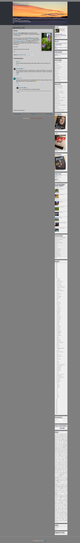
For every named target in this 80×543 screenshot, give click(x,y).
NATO (56, 482)
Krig (65, 472)
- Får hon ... (58, 306)
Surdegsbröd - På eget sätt (59, 92)
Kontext (59, 472)
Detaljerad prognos (58, 177)
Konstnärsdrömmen (60, 281)
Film (66, 453)
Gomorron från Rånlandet (61, 364)
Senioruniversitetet (57, 499)
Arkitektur (56, 436)
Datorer (59, 448)
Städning (59, 507)
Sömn (59, 509)
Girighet (56, 459)
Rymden (59, 495)
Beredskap (56, 439)
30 (57, 527)
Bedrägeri (66, 438)
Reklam (62, 492)
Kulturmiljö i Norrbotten (58, 242)
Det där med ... (59, 358)
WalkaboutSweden (58, 80)
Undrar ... (58, 357)
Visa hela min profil (58, 37)
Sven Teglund (57, 78)
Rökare (66, 496)
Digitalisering (65, 449)
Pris (66, 489)
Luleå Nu (56, 244)
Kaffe (58, 469)
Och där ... (58, 346)
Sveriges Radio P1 (58, 254)
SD (65, 497)
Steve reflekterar (57, 76)
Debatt (63, 448)
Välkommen (58, 327)
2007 (57, 410)
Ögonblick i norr (21, 4)
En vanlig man (57, 65)
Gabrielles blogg (57, 68)
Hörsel (63, 465)
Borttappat (56, 443)
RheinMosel (57, 494)
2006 (57, 411)
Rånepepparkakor (58, 103)
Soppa (60, 504)
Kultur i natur (57, 70)
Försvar (63, 458)
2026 (57, 263)
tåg (60, 514)
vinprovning (57, 517)
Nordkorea (60, 483)
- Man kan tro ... (61, 189)
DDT (61, 448)
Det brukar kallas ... (60, 285)
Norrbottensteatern (58, 249)
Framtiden (58, 313)
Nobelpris (64, 482)
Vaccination (61, 515)
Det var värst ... (59, 316)
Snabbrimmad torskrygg (58, 86)
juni (57, 390)
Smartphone (65, 502)
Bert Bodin (18, 68)
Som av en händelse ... (60, 290)
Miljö (66, 478)
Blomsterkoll (65, 441)
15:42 (26, 87)
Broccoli (56, 444)
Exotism (66, 452)
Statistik (63, 506)
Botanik (61, 443)
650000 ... (58, 361)
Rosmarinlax (57, 94)
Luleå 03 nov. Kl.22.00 (60, 374)
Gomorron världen (57, 460)
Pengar (62, 487)
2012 (57, 403)
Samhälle (60, 497)
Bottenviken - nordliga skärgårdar (60, 237)
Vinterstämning (59, 296)
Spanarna (63, 504)
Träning (64, 513)
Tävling (62, 514)
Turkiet (58, 514)
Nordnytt (56, 247)
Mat (55, 477)
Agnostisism (65, 434)
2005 (57, 413)
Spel (58, 505)
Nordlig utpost (57, 73)
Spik (60, 505)
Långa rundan (59, 367)
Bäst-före (63, 445)
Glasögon (59, 459)
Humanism (58, 463)
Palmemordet (56, 487)
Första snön (58, 380)
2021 (57, 270)
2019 (57, 273)
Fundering (62, 457)
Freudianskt (58, 368)
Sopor (58, 504)
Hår (55, 465)
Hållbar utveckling (64, 464)
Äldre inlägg (49, 114)
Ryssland (65, 495)
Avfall (66, 436)
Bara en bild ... (59, 303)
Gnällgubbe (63, 459)
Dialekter (62, 449)
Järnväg (56, 469)
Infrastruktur (62, 466)
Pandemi (59, 487)
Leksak (58, 474)
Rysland (62, 495)
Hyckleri (60, 464)
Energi (66, 451)
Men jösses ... (59, 317)
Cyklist (66, 447)
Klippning (61, 470)
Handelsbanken (58, 462)
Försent (58, 363)
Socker (66, 503)
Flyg (55, 455)
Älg (63, 520)
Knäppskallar (56, 471)
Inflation (56, 466)
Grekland (66, 460)
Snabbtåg (61, 503)
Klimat (58, 470)
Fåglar (66, 457)
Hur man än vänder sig (60, 377)
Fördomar (60, 458)
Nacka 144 (56, 71)
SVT (66, 508)
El (59, 451)
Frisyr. (64, 456)
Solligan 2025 (57, 252)
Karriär (63, 469)
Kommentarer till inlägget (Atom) (36, 118)
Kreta (63, 472)
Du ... (57, 300)
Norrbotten (56, 484)
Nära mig (56, 75)
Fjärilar (60, 454)
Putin (58, 491)
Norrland (56, 485)
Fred (59, 456)
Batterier (60, 438)
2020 (57, 271)
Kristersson (60, 473)
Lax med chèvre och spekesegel (60, 105)
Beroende (60, 439)
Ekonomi (56, 451)
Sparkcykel (56, 505)
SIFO (66, 499)
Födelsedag (56, 458)
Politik (62, 488)
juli (57, 388)
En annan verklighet (62, 222)
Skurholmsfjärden (57, 502)
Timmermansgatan (57, 511)
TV (59, 514)
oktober (58, 384)
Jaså (57, 353)
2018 (57, 274)
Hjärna (56, 463)
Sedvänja (56, 498)
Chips (58, 446)
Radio (63, 491)
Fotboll (56, 456)
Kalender (60, 469)
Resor (56, 493)
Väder (63, 518)
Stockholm (65, 506)
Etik (61, 452)
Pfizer (55, 488)
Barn (55, 438)
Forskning (65, 455)
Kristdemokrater (57, 473)
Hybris (58, 464)
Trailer (57, 512)
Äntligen (58, 323)
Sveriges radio (63, 508)
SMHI (56, 503)
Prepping (60, 489)
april (57, 393)
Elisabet (56, 63)
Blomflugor (56, 441)
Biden (55, 440)
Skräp (66, 501)
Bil (57, 440)
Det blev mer (59, 330)
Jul (65, 468)
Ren (66, 492)
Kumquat (65, 473)
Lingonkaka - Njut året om (59, 91)
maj (57, 391)
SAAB (55, 497)
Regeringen (59, 492)
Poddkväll (60, 201)
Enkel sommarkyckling (58, 87)
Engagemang (56, 452)
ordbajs (56, 486)
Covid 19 (59, 447)
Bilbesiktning (63, 440)
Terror (61, 510)
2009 (57, 407)
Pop (63, 488)
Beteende (63, 439)
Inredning (66, 466)
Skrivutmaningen (61, 501)
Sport (62, 505)
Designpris (59, 449)
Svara (17, 74)
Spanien (66, 504)
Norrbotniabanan (65, 483)
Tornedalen (63, 511)
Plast (57, 488)
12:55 (20, 78)
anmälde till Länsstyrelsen (20, 40)
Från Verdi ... (61, 212)
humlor (62, 463)
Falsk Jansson (57, 108)
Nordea (56, 483)
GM (61, 459)
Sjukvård (60, 500)
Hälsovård (59, 465)
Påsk (61, 491)
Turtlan (17, 78)
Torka (61, 511)
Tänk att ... (58, 350)
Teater (56, 510)
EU (62, 452)
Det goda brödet (57, 101)
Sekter (61, 498)
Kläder (66, 470)
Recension (66, 491)
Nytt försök (58, 297)
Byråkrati (59, 445)
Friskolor (62, 456)
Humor (64, 463)
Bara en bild (65, 437)
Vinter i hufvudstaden (60, 342)
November (58, 320)
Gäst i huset (58, 378)
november (58, 280)
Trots (60, 513)
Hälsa (57, 465)
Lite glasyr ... (59, 321)
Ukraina (66, 514)
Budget (61, 444)
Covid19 (63, 447)
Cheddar (56, 446)
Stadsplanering (57, 506)
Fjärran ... (58, 324)
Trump (62, 513)
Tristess (58, 513)
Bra (57, 292)
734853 (56, 527)
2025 (57, 264)
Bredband (64, 443)
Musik (57, 480)
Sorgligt (60, 217)
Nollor (66, 482)
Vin (65, 516)
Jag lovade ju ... (59, 307)
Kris (66, 472)
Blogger (45, 540)
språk (65, 505)
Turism (56, 514)
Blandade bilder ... (59, 375)
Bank (62, 437)
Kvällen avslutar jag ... (60, 351)
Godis (66, 459)
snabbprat (58, 503)
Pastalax (56, 89)
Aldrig (57, 336)
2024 (57, 266)
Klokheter (63, 470)
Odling (66, 485)
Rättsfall (64, 496)
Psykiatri (64, 490)
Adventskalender (61, 434)
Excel (64, 452)
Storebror (56, 507)
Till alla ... (58, 371)
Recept (56, 492)
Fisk (57, 454)
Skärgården (61, 502)
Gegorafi (58, 314)
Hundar (66, 463)
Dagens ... (58, 345)
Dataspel (56, 448)
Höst (65, 465)
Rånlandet (61, 496)
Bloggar (66, 440)
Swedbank (56, 509)
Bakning (60, 437)
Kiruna (56, 470)
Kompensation (59, 293)
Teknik (58, 510)
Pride (64, 489)
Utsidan (56, 257)
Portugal (56, 489)
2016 (57, 277)
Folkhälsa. (62, 455)
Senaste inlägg (17, 114)
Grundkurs (58, 381)
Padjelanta (66, 486)
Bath (57, 438)
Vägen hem (58, 339)
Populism (66, 488)
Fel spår (63, 453)
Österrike (65, 520)
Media (58, 477)
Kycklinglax (56, 106)
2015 (57, 399)
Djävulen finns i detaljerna (59, 332)
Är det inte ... (59, 309)
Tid (66, 510)
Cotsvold (56, 447)
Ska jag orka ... (59, 310)
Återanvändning (57, 520)
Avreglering (56, 437)
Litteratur (61, 474)
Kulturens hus (57, 240)
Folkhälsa (59, 455)
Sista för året (59, 284)
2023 (57, 267)
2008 (57, 409)
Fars (61, 453)
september (58, 386)
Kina (66, 469)
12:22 (23, 68)
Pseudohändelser (57, 490)
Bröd (58, 444)
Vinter (66, 517)
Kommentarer (58, 421)
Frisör (66, 456)
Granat (63, 460)
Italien (61, 468)
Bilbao (59, 440)
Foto (57, 456)
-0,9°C (61, 175)
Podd (59, 488)
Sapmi (63, 497)
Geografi (66, 458)
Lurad (57, 299)
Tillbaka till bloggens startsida (59, 110)
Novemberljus (59, 370)
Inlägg (56, 419)
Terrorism (63, 510)
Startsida (33, 114)
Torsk (66, 511)
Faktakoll (56, 453)
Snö (64, 503)
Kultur (63, 473)
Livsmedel (65, 474)
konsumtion (56, 472)
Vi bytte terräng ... (62, 228)
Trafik (55, 512)
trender (56, 513)
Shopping (64, 499)
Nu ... (57, 360)
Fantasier (59, 453)
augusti (58, 387)
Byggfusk (56, 445)
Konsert (63, 471)
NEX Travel (56, 245)
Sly (63, 502)
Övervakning (56, 521)
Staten (60, 506)
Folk (57, 455)
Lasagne (56, 474)
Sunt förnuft (65, 507)
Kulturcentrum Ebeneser (59, 239)
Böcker (66, 445)
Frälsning (59, 457)
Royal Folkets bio (57, 250)
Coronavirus (65, 446)
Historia (66, 462)
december (58, 278)
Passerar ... (58, 304)
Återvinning (61, 520)
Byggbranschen (65, 444)
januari (58, 397)
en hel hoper (30, 39)
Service (61, 499)
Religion (64, 492)
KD (65, 469)
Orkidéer (62, 486)
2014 (57, 400)
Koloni (60, 471)
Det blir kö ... (59, 338)
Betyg (66, 439)
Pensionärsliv (65, 487)
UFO (64, 514)
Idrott (66, 465)
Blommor (60, 441)
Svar (18, 85)
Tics (65, 510)
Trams (60, 512)
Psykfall (61, 490)
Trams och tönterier (64, 512)
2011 (57, 404)
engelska (59, 452)
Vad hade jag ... (61, 194)
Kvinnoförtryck (59, 335)
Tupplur (66, 513)
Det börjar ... (59, 328)
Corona (61, 446)
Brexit (66, 443)
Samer (58, 497)
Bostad (59, 443)
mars (58, 394)
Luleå (56, 176)
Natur (58, 482)
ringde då (17, 33)
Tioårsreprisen (59, 289)
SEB (66, 497)
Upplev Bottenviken (58, 255)
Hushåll (56, 464)
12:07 (19, 61)
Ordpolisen (58, 486)
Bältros (61, 445)
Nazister (61, 482)
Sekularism (65, 498)
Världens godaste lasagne (59, 100)
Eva (17, 61)
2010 (57, 406)
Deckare (66, 448)
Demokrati (58, 354)
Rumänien (56, 495)
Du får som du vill (57, 187)
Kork (61, 472)
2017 (57, 276)
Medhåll (58, 343)
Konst (66, 471)
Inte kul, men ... (59, 282)
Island (56, 468)
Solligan (56, 504)
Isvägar (58, 468)
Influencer (58, 466)
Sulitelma (62, 507)
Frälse (55, 457)
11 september (57, 434)
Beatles (63, 438)
